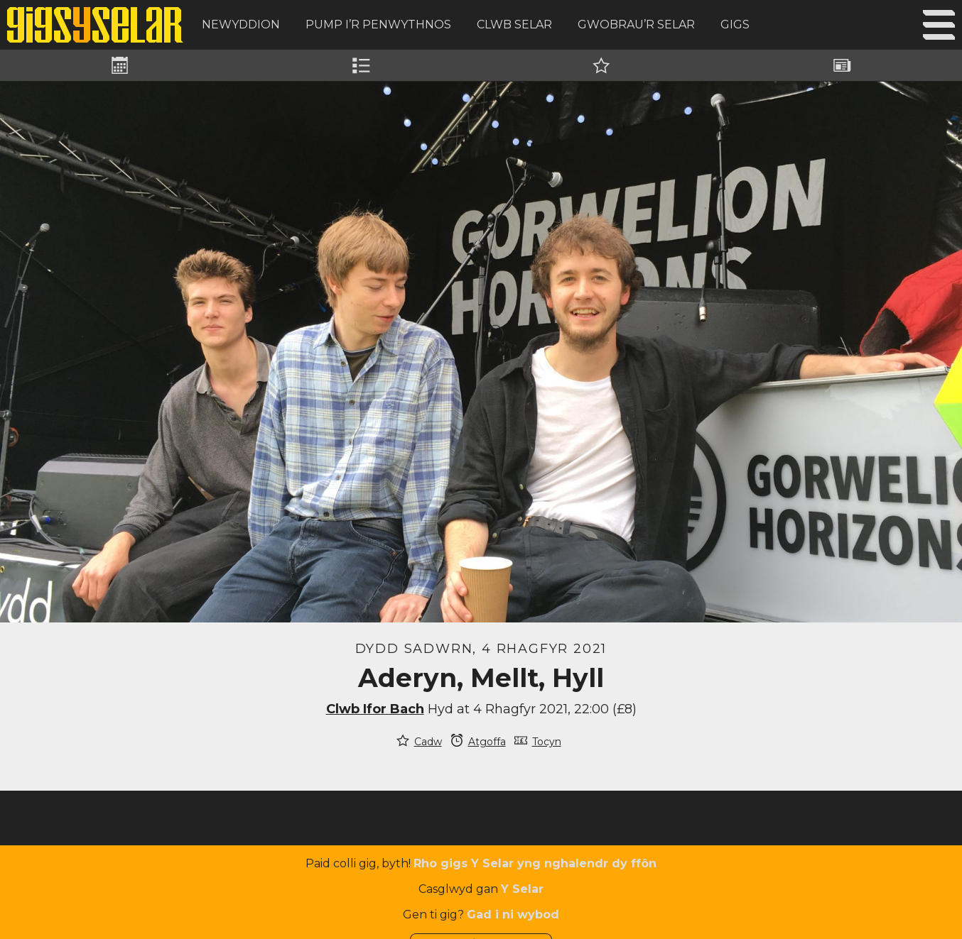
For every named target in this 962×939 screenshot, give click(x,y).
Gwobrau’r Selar (636, 24)
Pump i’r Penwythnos (378, 24)
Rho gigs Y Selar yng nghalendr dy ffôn (535, 863)
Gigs (735, 24)
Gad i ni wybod (513, 914)
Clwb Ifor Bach (375, 709)
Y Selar (522, 889)
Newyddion (241, 24)
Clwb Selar (514, 24)
